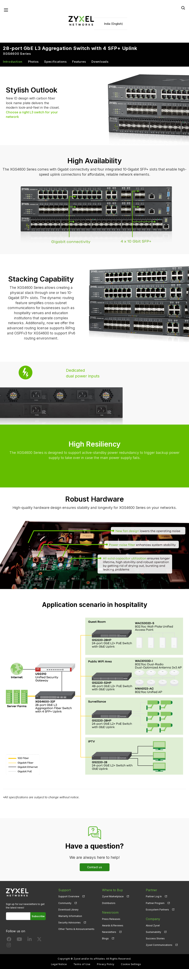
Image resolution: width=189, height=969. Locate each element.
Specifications (55, 61)
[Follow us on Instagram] (9, 945)
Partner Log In (154, 896)
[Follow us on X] (39, 940)
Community (64, 903)
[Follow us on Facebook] (9, 940)
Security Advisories (69, 922)
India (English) (113, 24)
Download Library (68, 909)
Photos (33, 61)
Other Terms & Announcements (76, 929)
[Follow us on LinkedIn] (29, 940)
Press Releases (111, 919)
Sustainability (153, 931)
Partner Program (155, 903)
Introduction (12, 61)
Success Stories (155, 938)
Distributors (108, 903)
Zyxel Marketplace (113, 896)
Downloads (100, 61)
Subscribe (38, 916)
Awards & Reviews (112, 925)
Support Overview (68, 896)
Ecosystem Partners (157, 909)
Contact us (94, 867)
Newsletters (109, 931)
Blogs (105, 938)
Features (79, 61)
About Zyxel (153, 925)
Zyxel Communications (159, 944)
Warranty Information (70, 916)
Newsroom (110, 912)
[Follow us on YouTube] (19, 940)
